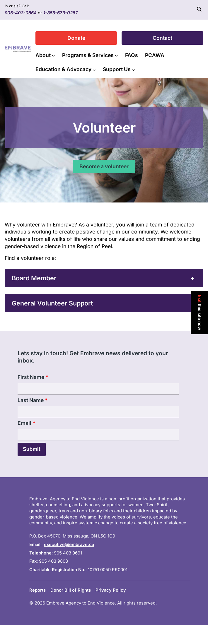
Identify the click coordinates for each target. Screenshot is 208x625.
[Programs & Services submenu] (116, 55)
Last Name (32, 400)
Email (26, 423)
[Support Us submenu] (133, 69)
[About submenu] (53, 55)
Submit (31, 449)
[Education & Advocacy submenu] (94, 69)
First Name (33, 377)
